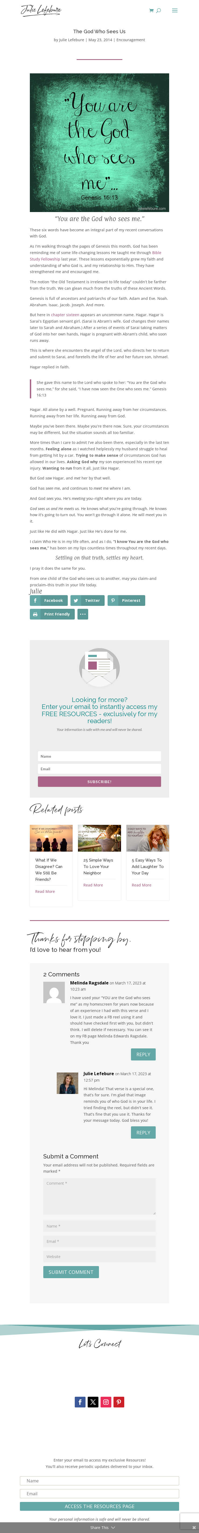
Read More (45, 891)
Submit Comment (71, 1272)
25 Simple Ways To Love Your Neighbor (98, 866)
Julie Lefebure (71, 39)
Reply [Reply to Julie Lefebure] (143, 1132)
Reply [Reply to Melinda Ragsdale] (143, 1054)
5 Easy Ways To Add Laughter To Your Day (148, 866)
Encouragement (130, 39)
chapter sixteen (65, 314)
